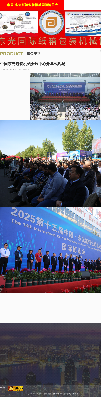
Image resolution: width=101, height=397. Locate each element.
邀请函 (86, 14)
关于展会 (75, 14)
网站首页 (63, 14)
